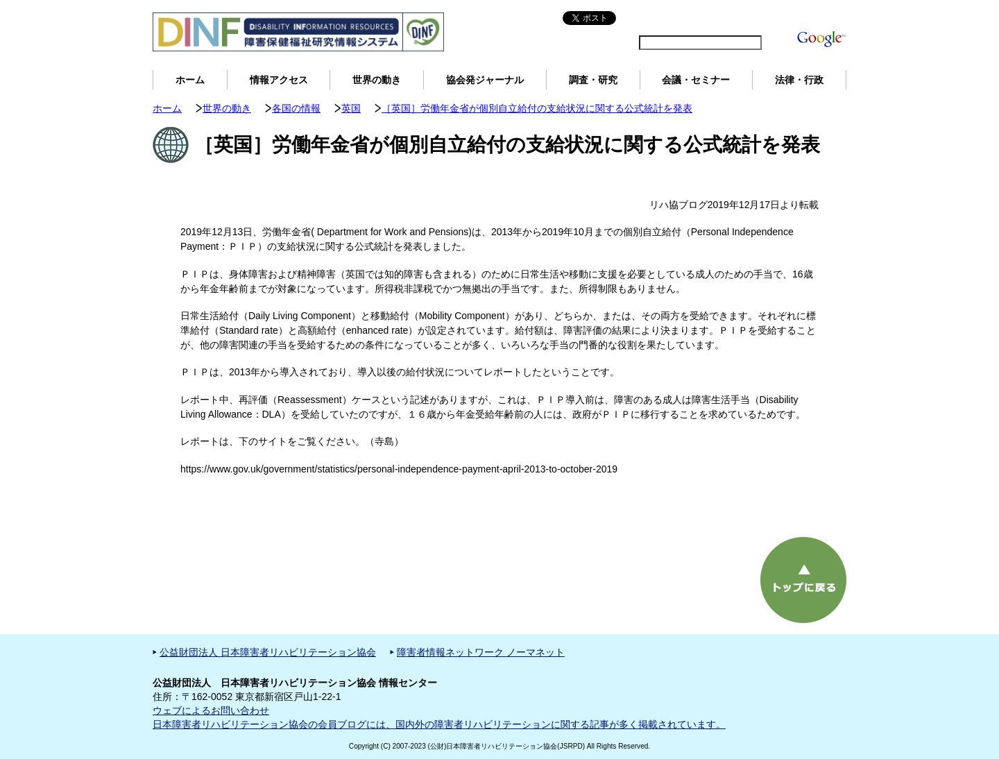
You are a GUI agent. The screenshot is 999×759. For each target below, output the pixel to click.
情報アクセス (279, 79)
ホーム (190, 79)
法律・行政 (799, 79)
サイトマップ (693, 18)
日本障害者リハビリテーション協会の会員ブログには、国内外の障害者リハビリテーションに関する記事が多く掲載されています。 (439, 724)
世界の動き (376, 79)
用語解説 (824, 18)
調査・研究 (593, 79)
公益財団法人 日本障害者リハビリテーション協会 (268, 652)
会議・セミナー (696, 79)
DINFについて (765, 18)
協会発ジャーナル (485, 79)
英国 (351, 108)
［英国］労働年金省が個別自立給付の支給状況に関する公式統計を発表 (537, 108)
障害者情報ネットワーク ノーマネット (481, 652)
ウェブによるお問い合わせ (211, 710)
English (637, 18)
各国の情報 (296, 108)
